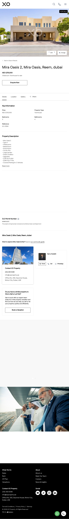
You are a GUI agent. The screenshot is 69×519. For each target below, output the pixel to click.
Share (33, 97)
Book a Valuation (18, 310)
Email (42, 264)
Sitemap (30, 507)
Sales (4, 473)
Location (13, 97)
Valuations (6, 482)
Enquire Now (14, 82)
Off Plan (5, 479)
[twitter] (43, 493)
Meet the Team (41, 476)
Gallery (23, 97)
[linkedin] (55, 493)
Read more (5, 166)
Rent (3, 476)
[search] (53, 4)
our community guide (37, 242)
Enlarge (62, 53)
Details (4, 97)
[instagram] (49, 493)
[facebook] (38, 493)
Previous (49, 53)
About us (39, 473)
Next (55, 53)
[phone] (59, 4)
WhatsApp (59, 264)
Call (50, 264)
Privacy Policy (20, 507)
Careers (38, 479)
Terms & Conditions (8, 507)
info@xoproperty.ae (12, 275)
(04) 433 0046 (9, 272)
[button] (65, 4)
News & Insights (41, 482)
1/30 (51, 53)
